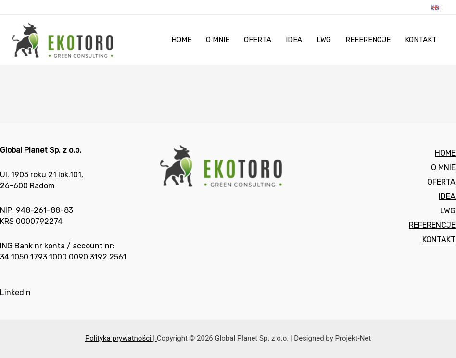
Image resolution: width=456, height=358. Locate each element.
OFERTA (441, 181)
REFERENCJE (432, 225)
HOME (445, 153)
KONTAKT (439, 239)
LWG (448, 210)
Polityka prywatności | (121, 338)
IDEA (447, 196)
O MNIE (443, 167)
